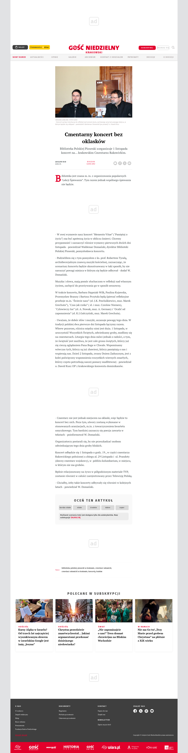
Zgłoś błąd (21, 735)
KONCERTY (91, 571)
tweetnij (125, 162)
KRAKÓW (99, 571)
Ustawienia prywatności (67, 718)
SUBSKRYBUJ (147, 48)
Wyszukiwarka (173, 47)
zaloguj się (163, 48)
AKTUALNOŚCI (37, 57)
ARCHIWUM (90, 57)
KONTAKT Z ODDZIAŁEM (111, 57)
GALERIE (73, 57)
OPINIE (54, 57)
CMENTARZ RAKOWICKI (103, 568)
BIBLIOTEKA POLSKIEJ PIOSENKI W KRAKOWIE (78, 568)
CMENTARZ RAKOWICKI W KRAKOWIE (74, 571)
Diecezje (151, 57)
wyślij (130, 162)
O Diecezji (168, 57)
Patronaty (133, 57)
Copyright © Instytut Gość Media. (144, 735)
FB (120, 162)
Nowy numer (19, 57)
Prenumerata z (39, 47)
